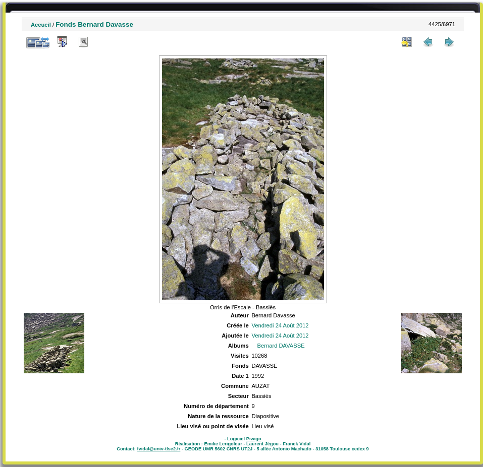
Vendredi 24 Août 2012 (279, 325)
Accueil (41, 25)
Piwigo (253, 438)
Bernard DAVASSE (281, 346)
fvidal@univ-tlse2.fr (158, 448)
